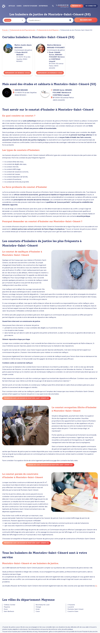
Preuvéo (5, 30)
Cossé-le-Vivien (72, 611)
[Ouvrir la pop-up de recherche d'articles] (53, 6)
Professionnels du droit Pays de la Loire (22, 30)
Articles (12, 6)
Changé (38, 607)
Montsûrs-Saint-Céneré (75, 609)
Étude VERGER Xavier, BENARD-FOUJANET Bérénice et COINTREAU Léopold (56, 57)
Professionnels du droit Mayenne (48, 30)
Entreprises (43, 6)
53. (96, 586)
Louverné (70, 607)
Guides (19, 6)
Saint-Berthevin (9, 611)
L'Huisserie (71, 605)
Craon (38, 611)
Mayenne (7, 607)
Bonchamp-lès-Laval (42, 605)
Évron (6, 609)
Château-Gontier (9, 605)
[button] (14, 20)
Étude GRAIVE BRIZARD (20, 54)
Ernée (38, 609)
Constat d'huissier (30, 6)
